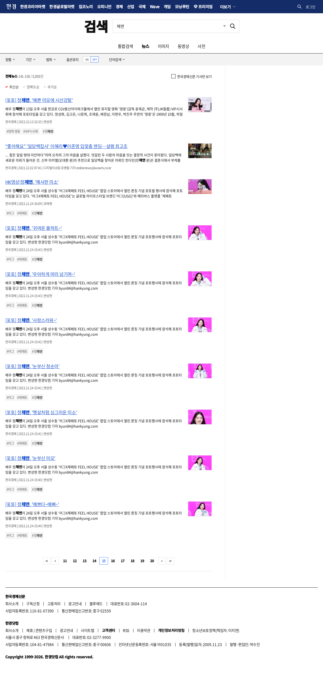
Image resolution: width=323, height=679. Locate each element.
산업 (130, 6)
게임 (167, 6)
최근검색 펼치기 (220, 26)
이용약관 (143, 630)
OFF (94, 59)
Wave (154, 6)
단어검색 (115, 59)
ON (87, 59)
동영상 (183, 46)
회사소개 (12, 603)
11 (65, 560)
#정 (48, 131)
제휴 (29, 630)
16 (113, 560)
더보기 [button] (225, 6)
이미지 (163, 46)
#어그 (10, 213)
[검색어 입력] (169, 26)
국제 (142, 6)
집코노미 (86, 6)
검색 (96, 26)
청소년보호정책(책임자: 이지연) (215, 630)
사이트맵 (87, 630)
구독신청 (32, 603)
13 (85, 560)
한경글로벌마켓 (61, 6)
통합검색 (125, 46)
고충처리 (54, 603)
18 (132, 560)
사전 (201, 46)
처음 (46, 561)
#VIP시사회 (30, 131)
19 (142, 560)
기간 (29, 59)
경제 (119, 6)
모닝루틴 (182, 6)
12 (75, 560)
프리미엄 (205, 6)
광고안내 (75, 603)
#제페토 (22, 213)
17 (123, 560)
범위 (49, 59)
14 (94, 560)
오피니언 (104, 6)
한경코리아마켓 (32, 6)
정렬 (8, 59)
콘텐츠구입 (43, 630)
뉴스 (145, 46)
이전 (55, 561)
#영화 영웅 (13, 131)
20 (152, 560)
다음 (162, 561)
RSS (126, 630)
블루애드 (96, 603)
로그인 (310, 6)
